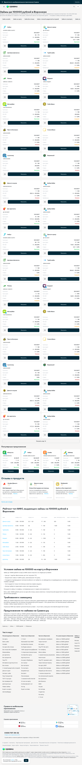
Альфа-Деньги (12, 483)
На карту (4, 639)
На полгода (42, 689)
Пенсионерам (25, 676)
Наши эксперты (24, 745)
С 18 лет (23, 639)
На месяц (41, 694)
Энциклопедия (6, 745)
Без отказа (5, 665)
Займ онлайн (6, 19)
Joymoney (5, 559)
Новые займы (6, 686)
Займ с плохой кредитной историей (48, 19)
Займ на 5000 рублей (62, 649)
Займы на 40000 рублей (63, 663)
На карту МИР (43, 665)
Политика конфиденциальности (67, 742)
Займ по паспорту (67, 19)
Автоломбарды (6, 692)
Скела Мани (6, 555)
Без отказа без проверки (9, 649)
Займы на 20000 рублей (63, 657)
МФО (40, 684)
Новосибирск (78, 651)
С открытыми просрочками (29, 652)
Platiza (4, 534)
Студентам (42, 692)
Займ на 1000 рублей (62, 644)
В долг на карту (6, 689)
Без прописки (42, 678)
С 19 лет (41, 697)
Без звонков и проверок (45, 639)
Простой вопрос (7, 551)
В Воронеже (29, 626)
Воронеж (77, 646)
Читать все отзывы (6, 502)
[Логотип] (40, 749)
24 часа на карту (26, 681)
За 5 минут (24, 663)
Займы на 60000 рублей (63, 668)
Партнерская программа (23, 742)
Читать (15, 493)
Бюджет (5, 538)
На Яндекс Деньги (26, 647)
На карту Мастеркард (45, 668)
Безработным (25, 670)
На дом (41, 686)
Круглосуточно (25, 657)
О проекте (5, 742)
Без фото (23, 673)
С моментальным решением (47, 655)
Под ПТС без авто (43, 647)
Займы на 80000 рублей (63, 673)
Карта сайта (15, 745)
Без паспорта (25, 665)
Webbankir (64, 483)
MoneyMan (6, 542)
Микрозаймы (6, 652)
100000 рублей (19, 626)
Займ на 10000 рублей (62, 652)
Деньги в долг (6, 670)
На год (23, 686)
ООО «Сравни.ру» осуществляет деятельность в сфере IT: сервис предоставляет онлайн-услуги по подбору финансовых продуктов (34, 752)
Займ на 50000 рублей (62, 647)
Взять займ (5, 641)
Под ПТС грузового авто (45, 660)
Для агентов (34, 742)
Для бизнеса (42, 681)
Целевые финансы (8, 525)
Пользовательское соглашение (48, 742)
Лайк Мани (6, 546)
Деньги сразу (38, 483)
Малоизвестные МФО (27, 641)
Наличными (42, 657)
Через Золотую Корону (45, 663)
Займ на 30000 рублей (62, 641)
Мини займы (42, 652)
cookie (12, 759)
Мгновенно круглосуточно (10, 663)
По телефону (42, 649)
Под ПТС (4, 660)
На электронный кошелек (46, 676)
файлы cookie (20, 756)
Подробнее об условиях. (57, 757)
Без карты (41, 644)
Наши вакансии (34, 745)
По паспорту (24, 668)
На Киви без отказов (27, 644)
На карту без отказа (8, 647)
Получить (23, 46)
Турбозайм (6, 530)
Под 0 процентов (7, 676)
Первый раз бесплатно (45, 670)
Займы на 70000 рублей (63, 670)
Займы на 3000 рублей (62, 665)
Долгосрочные (6, 684)
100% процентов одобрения (29, 649)
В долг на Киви (25, 689)
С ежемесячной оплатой (28, 678)
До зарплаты (6, 655)
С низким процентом (45, 673)
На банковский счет (27, 684)
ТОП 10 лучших (6, 678)
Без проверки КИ (7, 681)
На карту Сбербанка (27, 660)
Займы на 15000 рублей (63, 660)
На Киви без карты (26, 655)
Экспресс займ (6, 673)
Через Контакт (43, 641)
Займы (11, 626)
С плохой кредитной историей (11, 668)
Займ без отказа (29, 19)
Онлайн (4, 644)
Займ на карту (17, 19)
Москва (77, 640)
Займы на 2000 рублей (62, 655)
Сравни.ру (5, 626)
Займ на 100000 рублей (62, 639)
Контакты (12, 742)
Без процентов (6, 657)
